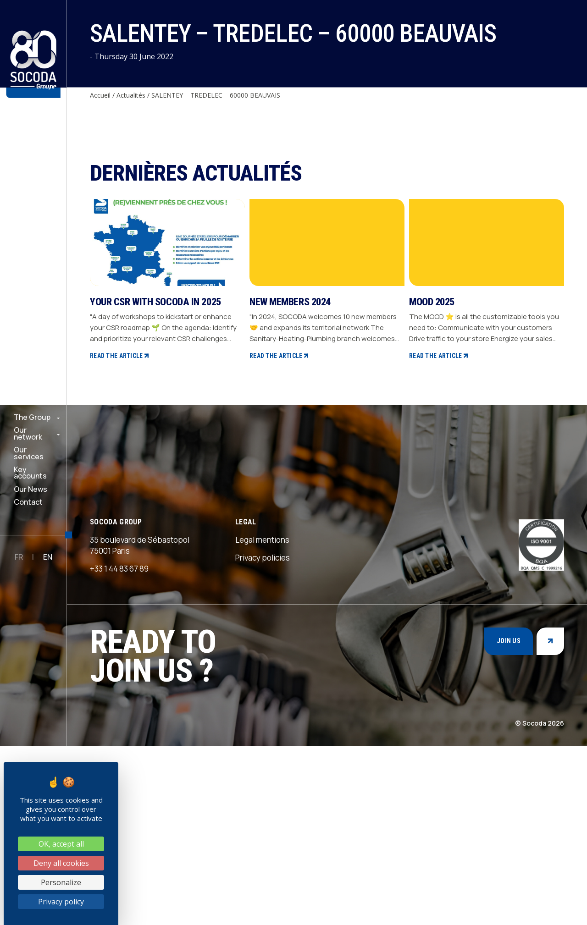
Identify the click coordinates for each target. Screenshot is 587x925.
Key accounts (30, 472)
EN (47, 557)
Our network (28, 433)
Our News (30, 489)
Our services (29, 453)
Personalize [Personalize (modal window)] (61, 882)
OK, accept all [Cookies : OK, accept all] (61, 844)
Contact (28, 502)
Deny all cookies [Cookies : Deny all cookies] (61, 863)
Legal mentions (262, 719)
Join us (509, 820)
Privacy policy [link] (61, 902)
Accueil (100, 95)
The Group (32, 417)
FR (19, 557)
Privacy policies (262, 737)
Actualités (130, 95)
